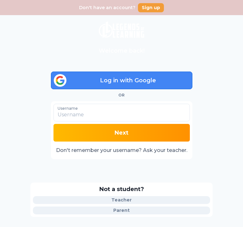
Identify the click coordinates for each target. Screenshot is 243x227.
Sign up (151, 7)
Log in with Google (105, 80)
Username (68, 108)
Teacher (121, 200)
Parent (121, 210)
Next (121, 132)
